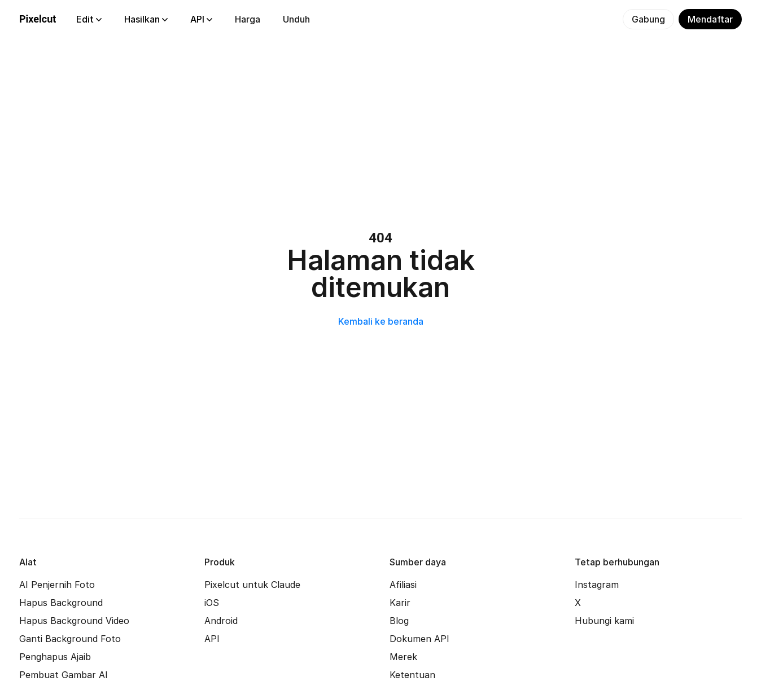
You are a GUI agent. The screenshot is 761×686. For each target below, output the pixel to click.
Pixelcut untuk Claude (252, 584)
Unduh (296, 19)
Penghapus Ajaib (55, 656)
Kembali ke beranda (380, 321)
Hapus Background (61, 602)
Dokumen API (419, 638)
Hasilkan (146, 19)
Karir (400, 602)
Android (221, 620)
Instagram (597, 584)
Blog (399, 620)
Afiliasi (403, 584)
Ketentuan (412, 674)
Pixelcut (37, 19)
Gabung (648, 19)
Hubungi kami (604, 620)
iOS (211, 602)
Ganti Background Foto (70, 638)
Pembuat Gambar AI (63, 674)
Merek (403, 656)
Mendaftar (710, 19)
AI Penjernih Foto (57, 584)
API (201, 19)
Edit (89, 19)
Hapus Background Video (74, 620)
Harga (247, 19)
